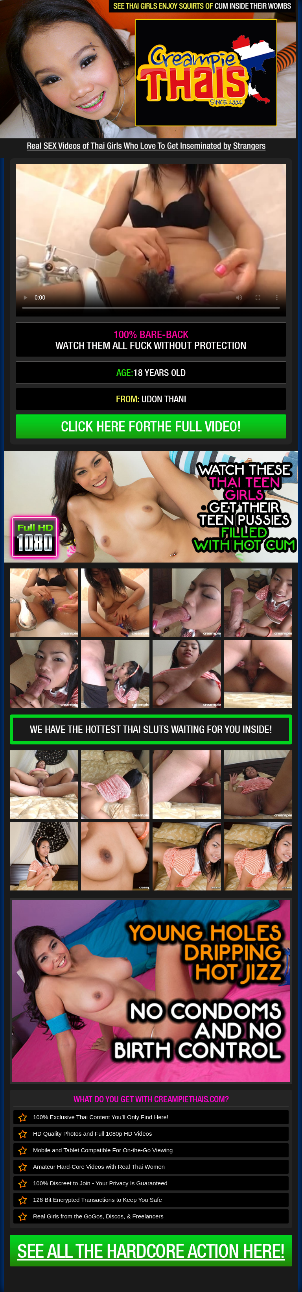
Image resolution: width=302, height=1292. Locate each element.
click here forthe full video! (151, 426)
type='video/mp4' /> (151, 240)
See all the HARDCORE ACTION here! (151, 1251)
